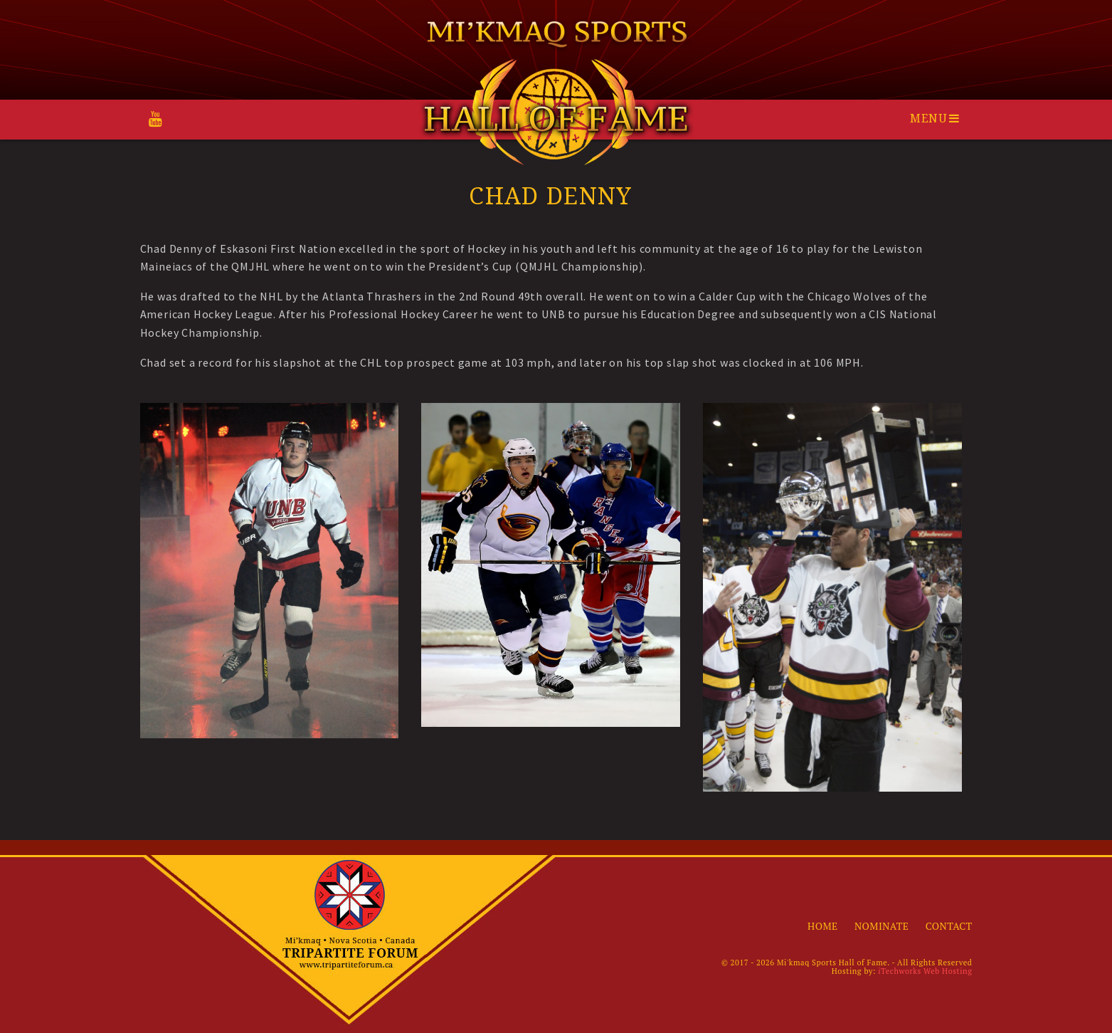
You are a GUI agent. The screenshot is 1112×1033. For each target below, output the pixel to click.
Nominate (881, 926)
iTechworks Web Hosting (925, 971)
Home (822, 926)
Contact (949, 926)
